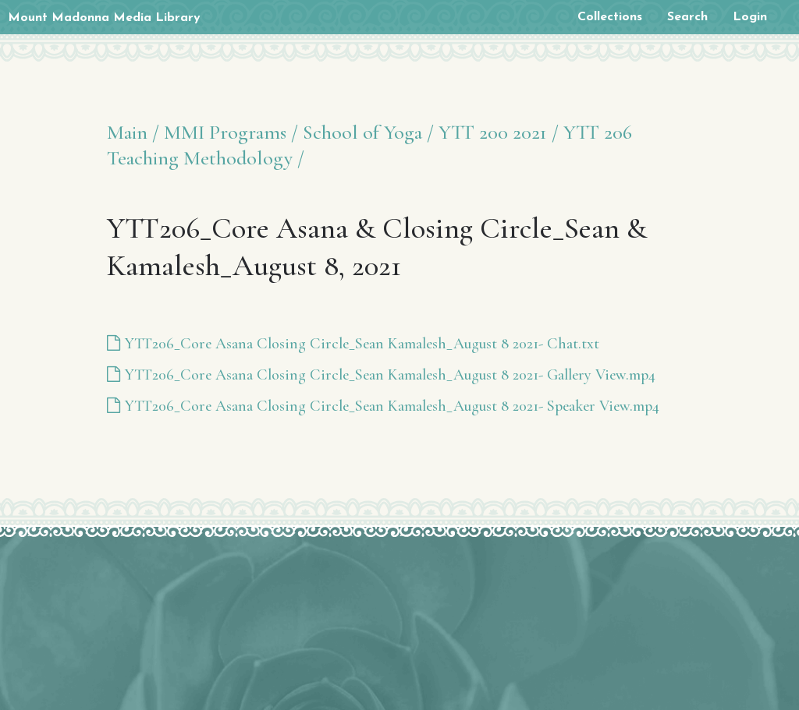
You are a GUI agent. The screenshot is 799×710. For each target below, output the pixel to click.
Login (750, 17)
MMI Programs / (231, 132)
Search (687, 17)
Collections (609, 17)
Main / (133, 132)
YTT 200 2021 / (499, 132)
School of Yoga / (368, 132)
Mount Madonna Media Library (104, 18)
